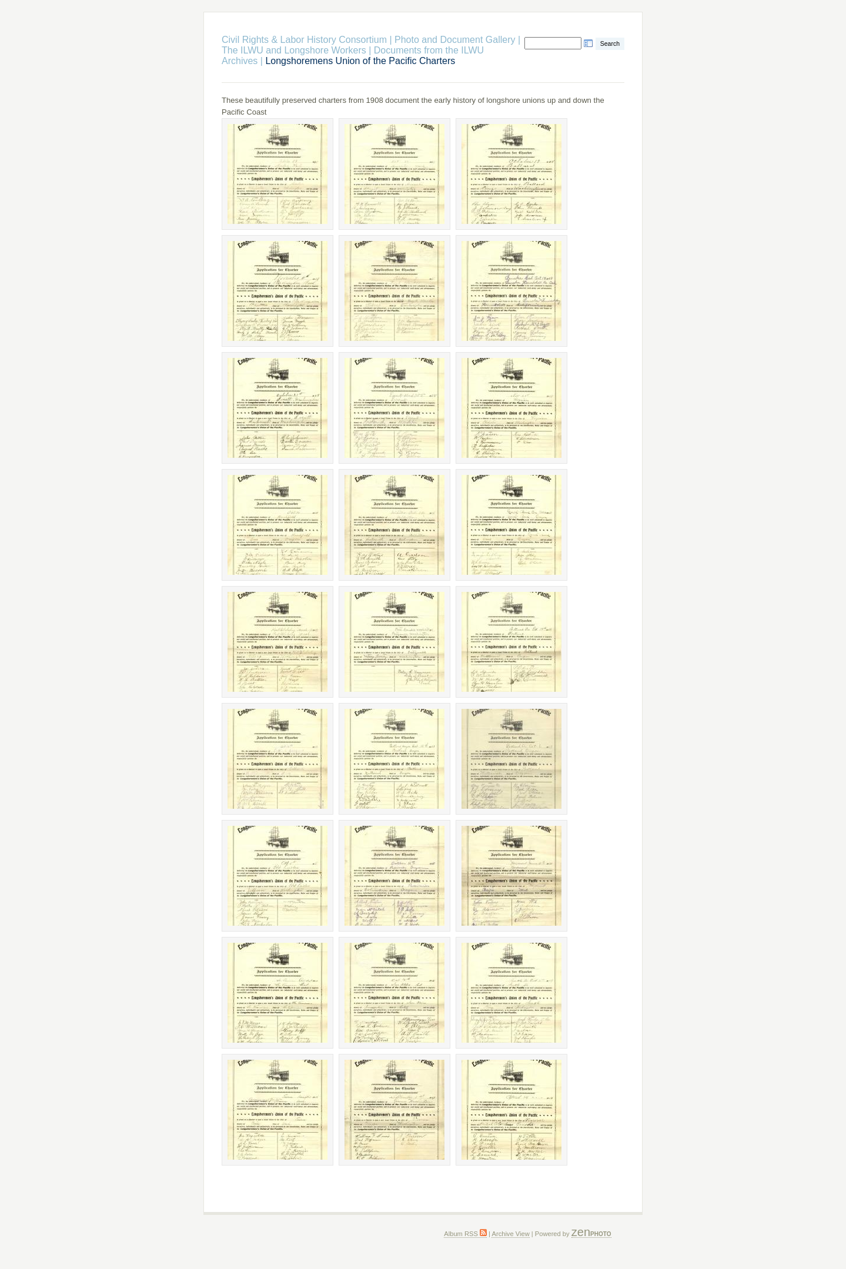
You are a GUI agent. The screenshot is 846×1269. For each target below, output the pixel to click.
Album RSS (465, 1233)
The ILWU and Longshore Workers (295, 50)
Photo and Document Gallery (454, 40)
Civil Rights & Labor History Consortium (304, 40)
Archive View (510, 1233)
